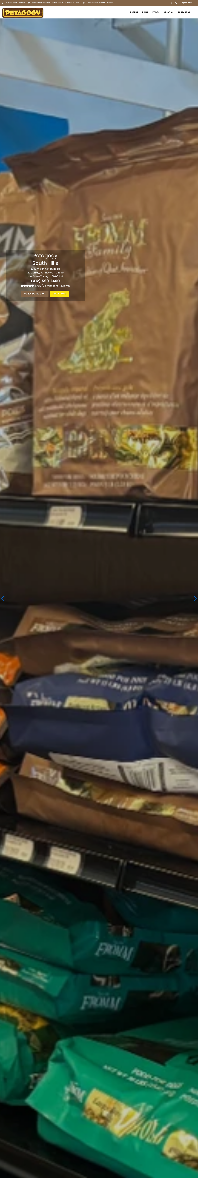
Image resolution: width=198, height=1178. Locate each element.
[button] (195, 598)
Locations (59, 293)
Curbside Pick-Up (34, 293)
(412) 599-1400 (45, 281)
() (56, 286)
